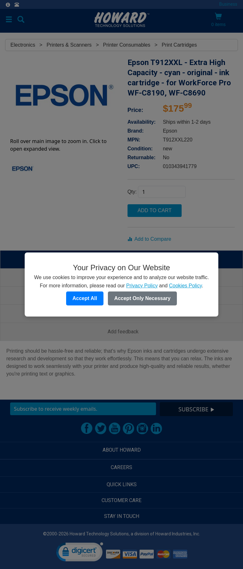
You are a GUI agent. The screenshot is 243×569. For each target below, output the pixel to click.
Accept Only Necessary (142, 298)
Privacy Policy (142, 285)
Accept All (84, 298)
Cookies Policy (185, 285)
